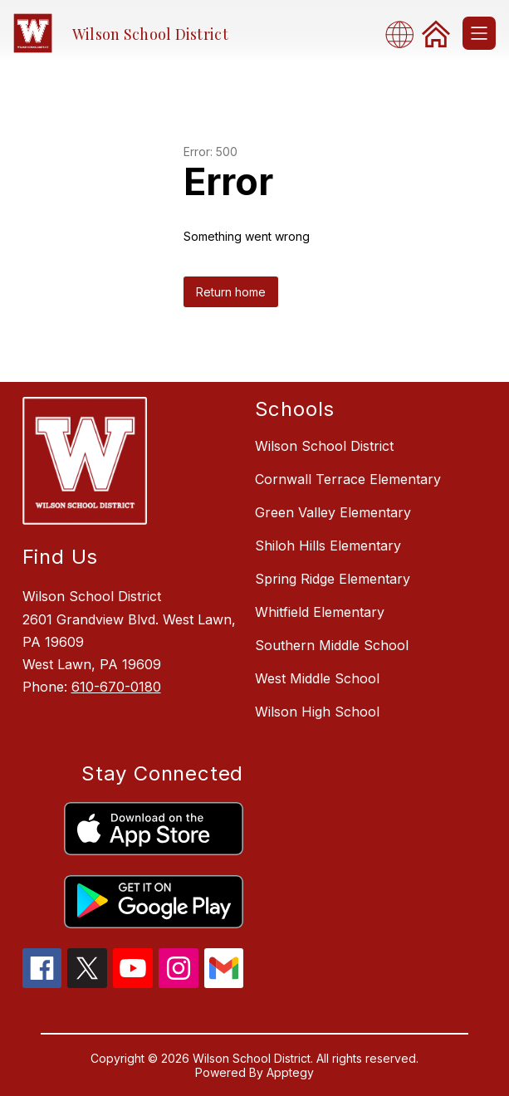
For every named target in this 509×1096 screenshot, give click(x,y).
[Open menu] (479, 33)
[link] (436, 33)
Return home (231, 292)
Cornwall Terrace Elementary (348, 479)
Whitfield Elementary (319, 612)
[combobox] (404, 33)
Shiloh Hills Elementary (328, 545)
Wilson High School (317, 711)
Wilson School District (324, 446)
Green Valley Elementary (333, 512)
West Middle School (317, 678)
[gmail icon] (224, 983)
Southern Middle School (332, 645)
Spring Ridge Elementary (332, 578)
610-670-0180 (116, 686)
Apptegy (290, 1072)
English (404, 33)
